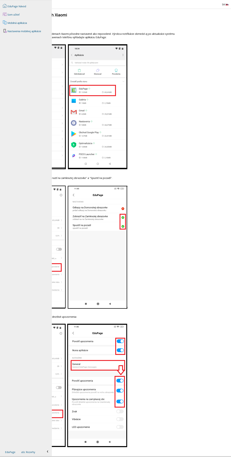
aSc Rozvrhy (28, 452)
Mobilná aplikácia (15, 22)
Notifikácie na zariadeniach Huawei (77, 27)
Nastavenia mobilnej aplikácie (22, 31)
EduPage (10, 452)
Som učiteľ (11, 14)
